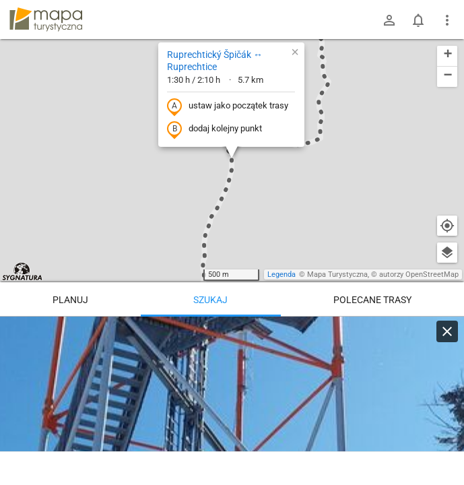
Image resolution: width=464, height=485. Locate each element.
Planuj (70, 299)
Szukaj (210, 299)
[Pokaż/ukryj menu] (447, 20)
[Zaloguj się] (389, 20)
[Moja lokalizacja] (447, 226)
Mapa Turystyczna (337, 274)
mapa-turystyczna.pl (46, 19)
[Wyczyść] (447, 331)
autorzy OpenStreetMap (419, 274)
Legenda (281, 274)
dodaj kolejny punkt (214, 129)
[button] (295, 51)
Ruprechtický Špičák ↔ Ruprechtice (215, 60)
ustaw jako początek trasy (227, 106)
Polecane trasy (372, 299)
